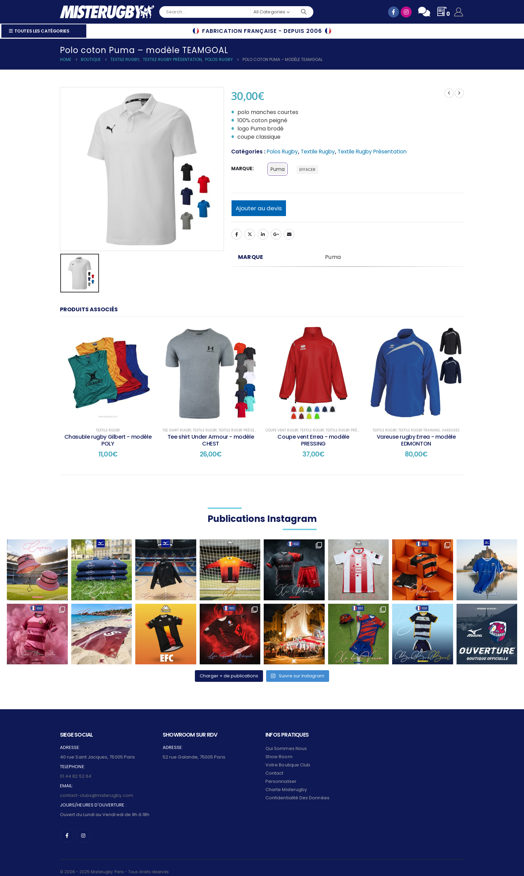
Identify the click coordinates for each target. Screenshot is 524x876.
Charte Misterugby (286, 781)
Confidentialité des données (297, 790)
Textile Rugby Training (419, 430)
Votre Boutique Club (287, 757)
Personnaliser (281, 773)
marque (241, 168)
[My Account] (458, 12)
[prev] (449, 93)
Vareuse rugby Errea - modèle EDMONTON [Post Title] (416, 440)
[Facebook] (67, 828)
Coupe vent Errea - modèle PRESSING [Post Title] (313, 440)
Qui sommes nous (286, 740)
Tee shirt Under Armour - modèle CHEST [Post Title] (210, 440)
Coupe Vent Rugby (281, 430)
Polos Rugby (282, 151)
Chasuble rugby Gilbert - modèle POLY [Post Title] (108, 440)
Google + (276, 234)
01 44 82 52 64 (75, 768)
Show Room (278, 749)
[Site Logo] (107, 11)
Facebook (236, 234)
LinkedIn (263, 234)
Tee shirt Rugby (177, 430)
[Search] (303, 12)
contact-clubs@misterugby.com (96, 787)
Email (289, 234)
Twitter (249, 234)
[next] (459, 93)
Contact (274, 765)
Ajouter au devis (259, 208)
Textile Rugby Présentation (372, 151)
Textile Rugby (318, 151)
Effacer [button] (307, 169)
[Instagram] (83, 828)
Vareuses (451, 430)
